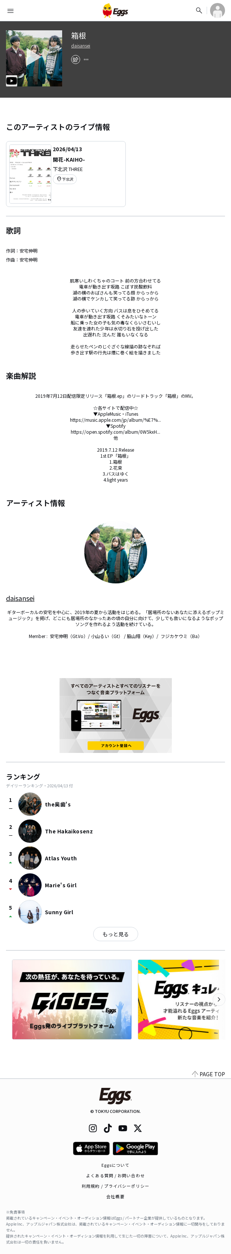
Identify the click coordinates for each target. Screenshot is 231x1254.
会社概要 (115, 1196)
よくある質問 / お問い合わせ (115, 1175)
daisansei (80, 46)
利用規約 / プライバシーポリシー (115, 1186)
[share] (75, 59)
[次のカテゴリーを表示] (219, 999)
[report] (86, 59)
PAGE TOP (208, 1074)
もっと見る (116, 934)
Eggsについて (115, 1165)
